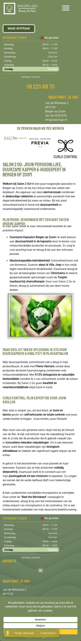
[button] (66, 8)
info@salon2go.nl (56, 119)
